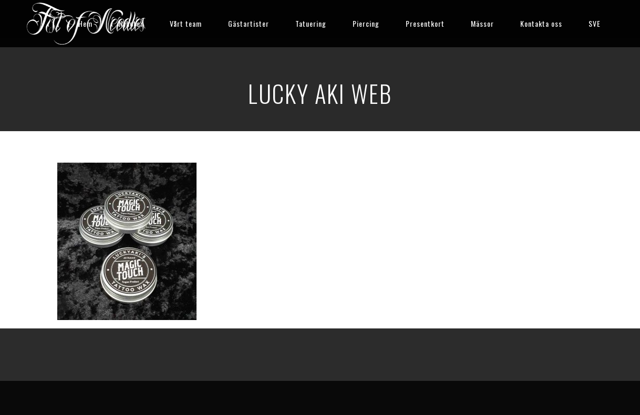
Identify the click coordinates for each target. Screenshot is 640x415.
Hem (85, 23)
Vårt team (186, 23)
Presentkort (425, 23)
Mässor (482, 23)
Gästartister (248, 23)
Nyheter (131, 23)
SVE (595, 23)
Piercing (366, 23)
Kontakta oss (541, 23)
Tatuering (310, 23)
